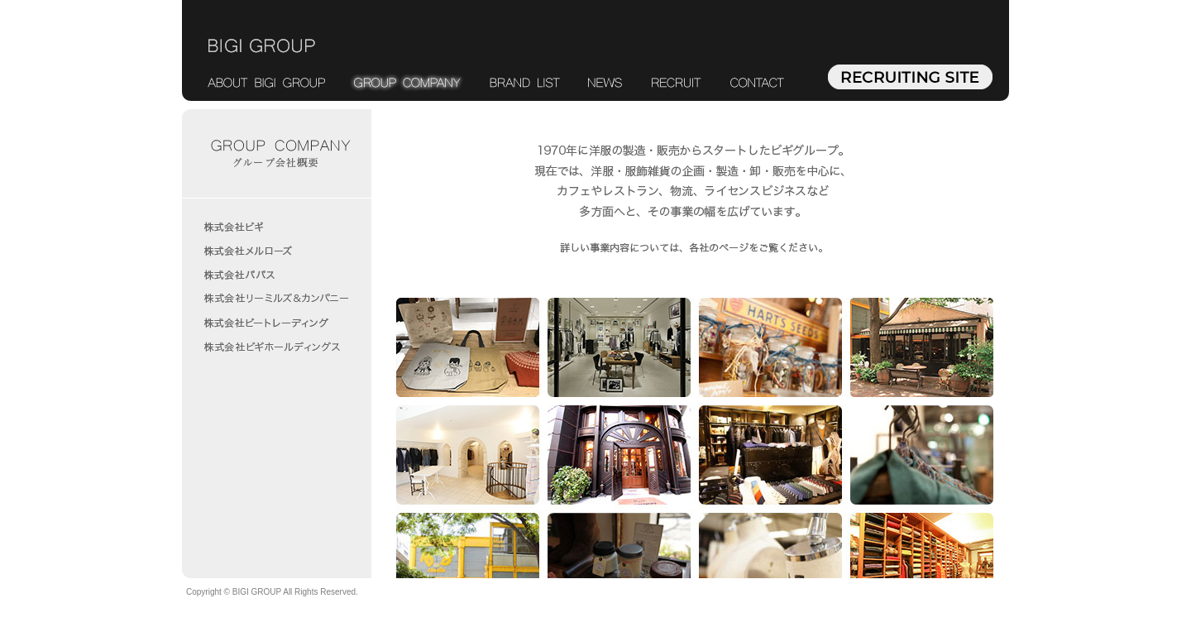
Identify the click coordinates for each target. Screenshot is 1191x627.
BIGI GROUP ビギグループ (262, 46)
